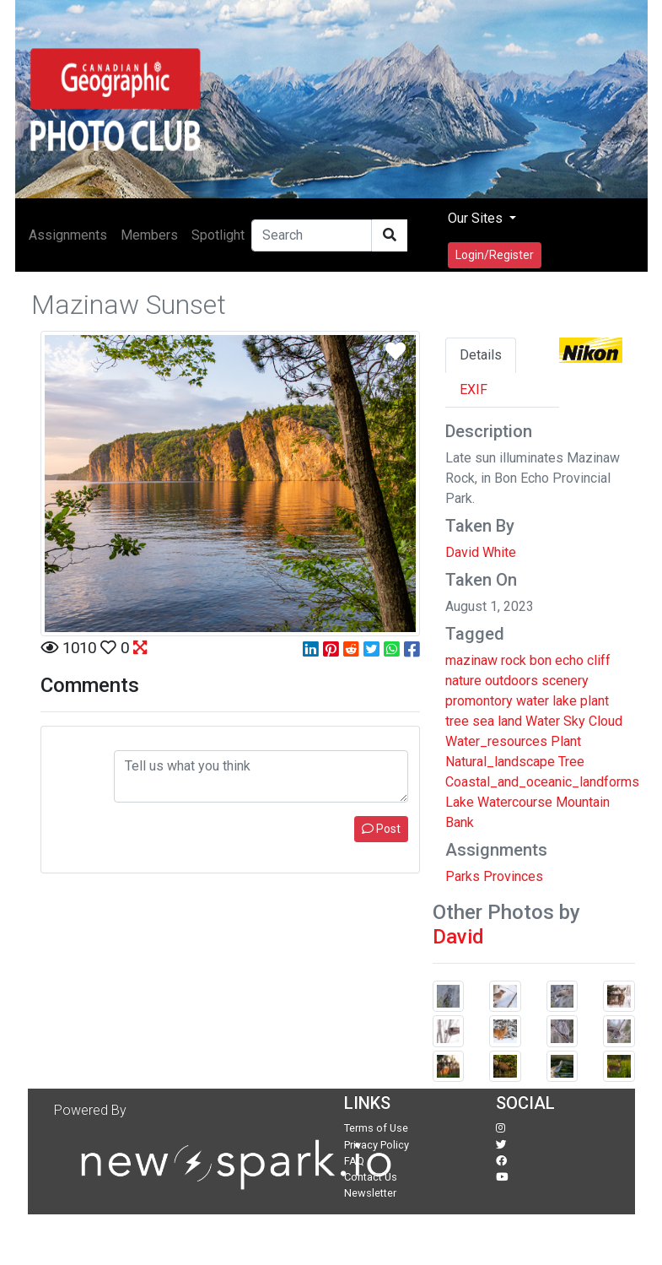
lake (564, 701)
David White (480, 552)
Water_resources (496, 741)
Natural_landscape (500, 762)
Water (542, 721)
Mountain (583, 802)
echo (569, 660)
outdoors (511, 681)
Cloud (605, 721)
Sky (574, 721)
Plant (566, 741)
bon (541, 660)
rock (513, 660)
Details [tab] (481, 355)
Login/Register (494, 255)
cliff (599, 660)
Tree (571, 762)
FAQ (354, 1160)
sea (483, 721)
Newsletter (370, 1193)
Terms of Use (376, 1128)
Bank (459, 822)
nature (463, 681)
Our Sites (477, 218)
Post (381, 828)
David (458, 937)
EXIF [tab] (473, 389)
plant (594, 701)
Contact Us (370, 1176)
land (510, 721)
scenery (565, 681)
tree (457, 721)
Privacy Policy (376, 1144)
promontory (479, 701)
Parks (462, 876)
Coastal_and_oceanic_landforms (542, 782)
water (532, 701)
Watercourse (514, 802)
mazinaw (471, 660)
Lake (459, 802)
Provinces (513, 876)
